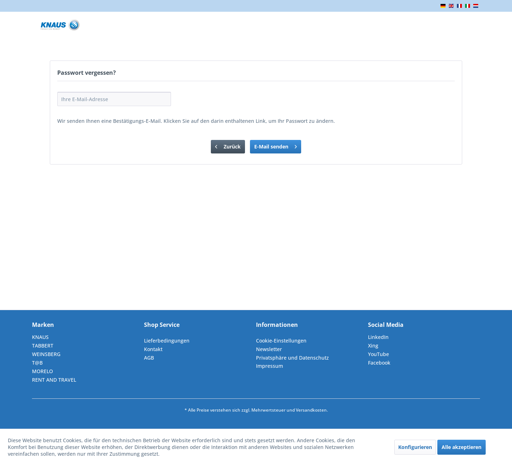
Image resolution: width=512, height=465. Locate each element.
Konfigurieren (415, 447)
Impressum (269, 365)
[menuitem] (198, 340)
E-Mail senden (275, 145)
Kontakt (153, 349)
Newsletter (269, 349)
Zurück (228, 145)
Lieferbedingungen (167, 340)
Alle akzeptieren (461, 447)
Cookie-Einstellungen (281, 340)
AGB (149, 357)
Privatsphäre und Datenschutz (292, 357)
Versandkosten (311, 410)
